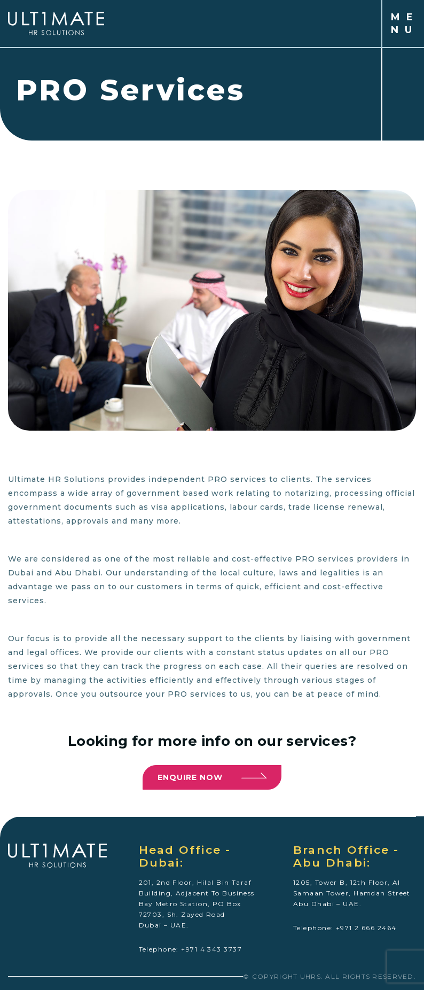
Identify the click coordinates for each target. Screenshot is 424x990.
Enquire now (212, 776)
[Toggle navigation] (247, 23)
